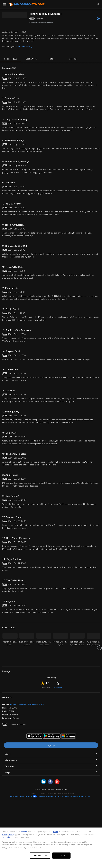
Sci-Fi (41, 704)
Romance (32, 704)
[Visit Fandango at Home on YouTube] (57, 783)
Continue (61, 855)
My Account (11, 760)
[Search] (98, 4)
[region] (51, 844)
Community (45, 687)
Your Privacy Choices (45, 796)
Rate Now (58, 687)
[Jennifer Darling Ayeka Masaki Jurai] (77, 648)
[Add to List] (98, 18)
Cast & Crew (31, 59)
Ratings (52, 59)
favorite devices (24, 46)
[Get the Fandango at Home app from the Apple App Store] (34, 736)
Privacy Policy (25, 796)
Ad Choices (14, 796)
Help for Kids (85, 796)
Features (9, 766)
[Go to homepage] (27, 4)
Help (7, 772)
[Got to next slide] (99, 648)
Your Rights (7, 837)
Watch (8, 754)
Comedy (22, 704)
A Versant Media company (58, 789)
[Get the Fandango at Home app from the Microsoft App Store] (68, 736)
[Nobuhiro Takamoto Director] (27, 648)
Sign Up (51, 745)
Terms (55, 832)
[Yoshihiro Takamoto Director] (10, 648)
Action (13, 704)
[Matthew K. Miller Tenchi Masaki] (43, 648)
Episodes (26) (10, 59)
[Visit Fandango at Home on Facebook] (50, 783)
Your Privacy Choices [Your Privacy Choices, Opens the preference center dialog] (39, 855)
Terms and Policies (71, 796)
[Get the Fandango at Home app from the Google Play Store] (52, 736)
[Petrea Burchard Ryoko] (60, 648)
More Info (73, 59)
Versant (23, 832)
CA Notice (59, 796)
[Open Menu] (4, 4)
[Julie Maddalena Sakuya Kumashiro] (94, 648)
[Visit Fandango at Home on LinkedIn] (43, 783)
